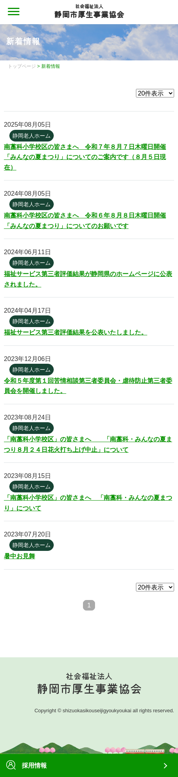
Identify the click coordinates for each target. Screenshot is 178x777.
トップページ (22, 66)
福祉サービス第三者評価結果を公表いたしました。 (75, 332)
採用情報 (26, 765)
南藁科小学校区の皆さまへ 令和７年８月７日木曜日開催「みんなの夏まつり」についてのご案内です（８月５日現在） (85, 157)
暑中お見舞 (19, 555)
